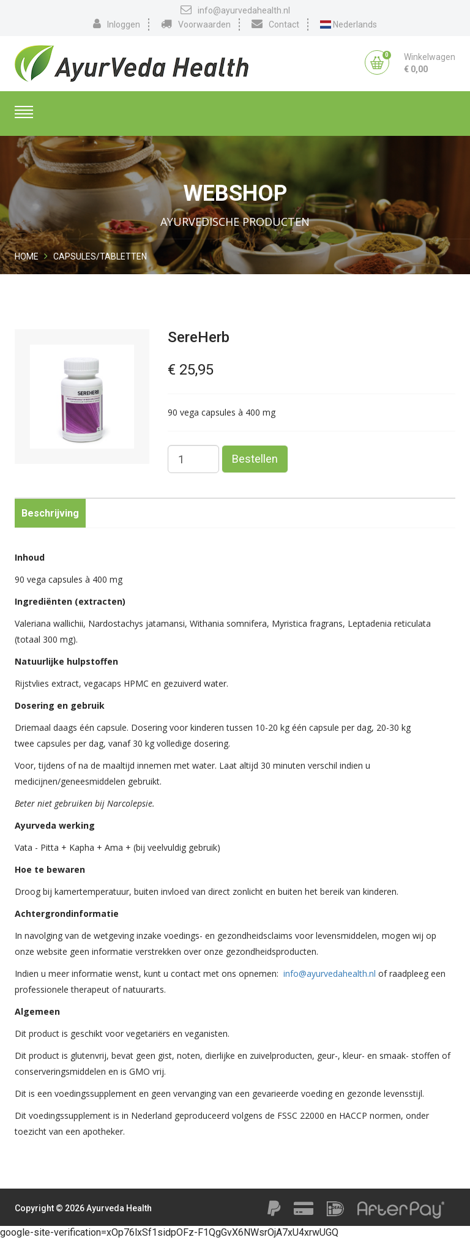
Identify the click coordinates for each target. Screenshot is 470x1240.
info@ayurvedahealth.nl (235, 9)
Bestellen (255, 458)
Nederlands (349, 24)
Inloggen (116, 23)
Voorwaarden (196, 23)
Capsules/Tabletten (100, 256)
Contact (275, 23)
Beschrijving (50, 513)
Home (27, 256)
